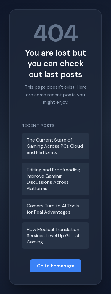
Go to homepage (55, 266)
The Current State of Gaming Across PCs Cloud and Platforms (55, 146)
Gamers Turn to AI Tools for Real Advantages (53, 209)
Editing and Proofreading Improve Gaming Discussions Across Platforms (53, 179)
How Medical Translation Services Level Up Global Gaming (53, 235)
